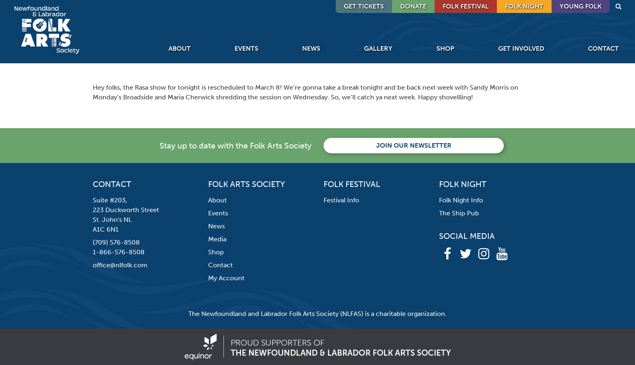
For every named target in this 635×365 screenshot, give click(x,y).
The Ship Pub (459, 213)
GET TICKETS (364, 6)
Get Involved (521, 48)
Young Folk (580, 6)
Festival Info (341, 200)
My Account (226, 278)
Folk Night (524, 6)
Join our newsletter (414, 145)
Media (217, 239)
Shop (445, 48)
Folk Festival (466, 6)
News (311, 48)
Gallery (378, 48)
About (179, 48)
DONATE (413, 6)
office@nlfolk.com (120, 265)
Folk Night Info (461, 200)
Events (246, 48)
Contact (603, 48)
